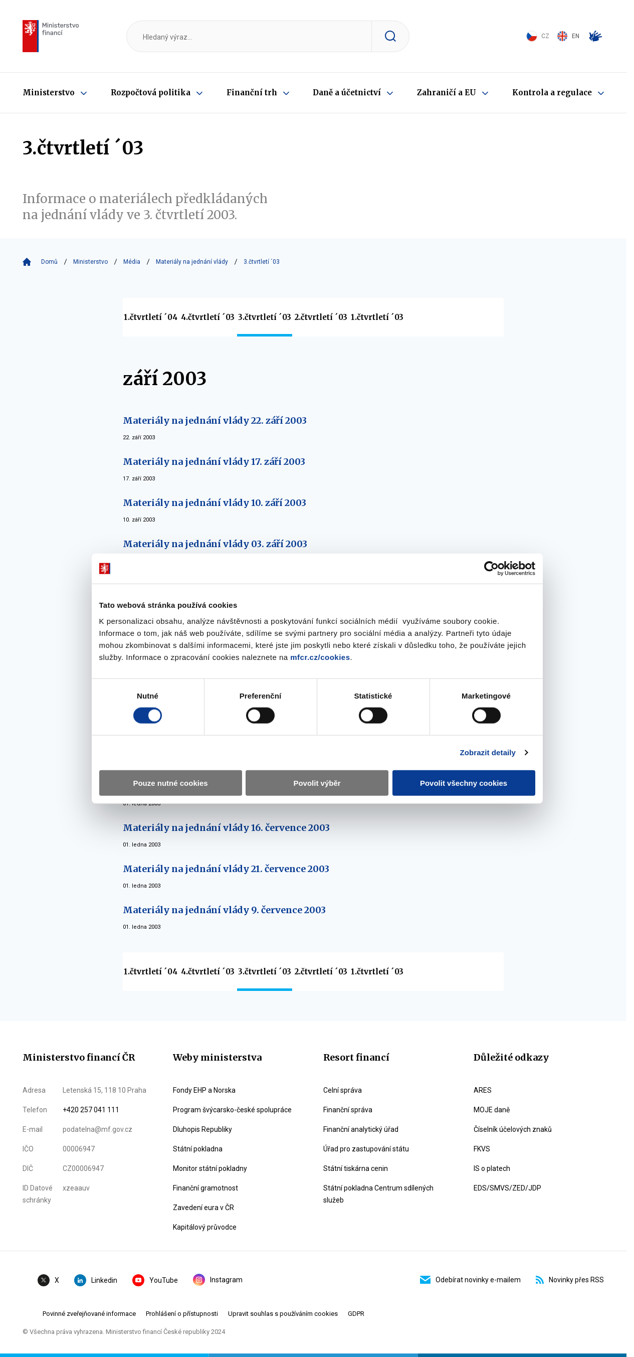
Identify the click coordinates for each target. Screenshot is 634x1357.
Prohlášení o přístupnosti (182, 1313)
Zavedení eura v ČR (203, 1208)
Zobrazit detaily (494, 712)
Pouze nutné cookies (166, 742)
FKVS (482, 1149)
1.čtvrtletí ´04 (150, 317)
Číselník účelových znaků (513, 1129)
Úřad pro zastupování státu (366, 1149)
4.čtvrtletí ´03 (208, 317)
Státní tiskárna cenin (355, 1168)
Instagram (218, 1280)
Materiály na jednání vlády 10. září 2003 (214, 502)
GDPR (356, 1313)
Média (131, 261)
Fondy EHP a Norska (204, 1090)
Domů (49, 262)
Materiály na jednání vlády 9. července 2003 (224, 910)
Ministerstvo (49, 92)
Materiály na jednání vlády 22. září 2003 (215, 420)
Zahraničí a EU (446, 92)
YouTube (155, 1280)
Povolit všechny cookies (467, 742)
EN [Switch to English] (568, 36)
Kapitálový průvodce (205, 1227)
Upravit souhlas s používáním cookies (283, 1313)
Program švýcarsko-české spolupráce (232, 1110)
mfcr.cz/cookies (243, 616)
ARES (483, 1090)
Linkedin (95, 1280)
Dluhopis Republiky (202, 1129)
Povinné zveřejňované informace (89, 1313)
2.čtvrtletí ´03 (321, 317)
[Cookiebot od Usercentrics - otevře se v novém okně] (497, 528)
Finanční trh (252, 92)
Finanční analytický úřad (360, 1129)
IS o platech (492, 1168)
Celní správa (342, 1090)
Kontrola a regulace (552, 92)
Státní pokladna (198, 1149)
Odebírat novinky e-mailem (470, 1280)
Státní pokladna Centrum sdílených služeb (378, 1194)
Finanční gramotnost (205, 1188)
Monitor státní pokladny (210, 1168)
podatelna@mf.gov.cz (97, 1129)
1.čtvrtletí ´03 (377, 317)
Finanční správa (347, 1110)
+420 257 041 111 (91, 1110)
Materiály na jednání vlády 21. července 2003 (226, 869)
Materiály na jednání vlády (192, 261)
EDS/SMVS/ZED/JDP (507, 1188)
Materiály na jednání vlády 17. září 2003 (214, 461)
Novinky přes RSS (570, 1280)
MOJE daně (492, 1110)
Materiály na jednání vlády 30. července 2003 (227, 786)
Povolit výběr (316, 742)
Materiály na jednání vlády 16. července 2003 (226, 827)
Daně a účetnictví (347, 92)
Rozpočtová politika (150, 92)
